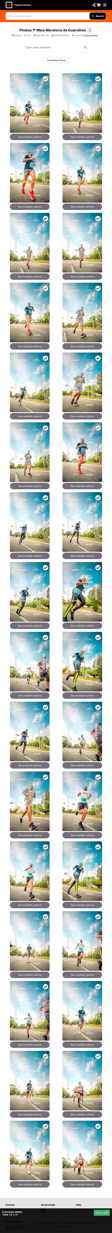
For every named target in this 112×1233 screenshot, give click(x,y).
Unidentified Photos (56, 60)
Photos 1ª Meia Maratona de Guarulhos (53, 30)
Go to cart (102, 1212)
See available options (30, 136)
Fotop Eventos (22, 5)
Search (98, 16)
